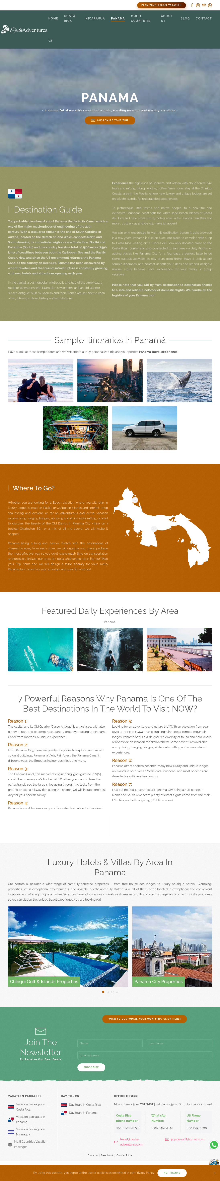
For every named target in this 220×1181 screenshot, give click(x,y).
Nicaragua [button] (95, 18)
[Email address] (144, 1055)
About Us (167, 18)
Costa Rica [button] (69, 18)
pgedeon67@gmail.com (187, 1139)
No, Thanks (172, 1173)
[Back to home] (24, 29)
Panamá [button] (118, 18)
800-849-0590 (197, 1128)
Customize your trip (110, 120)
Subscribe (91, 1067)
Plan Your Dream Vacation (161, 5)
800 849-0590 (60, 5)
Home (53, 18)
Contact (204, 18)
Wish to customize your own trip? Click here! (144, 1019)
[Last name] (179, 1043)
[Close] (214, 1173)
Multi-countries (141, 18)
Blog (185, 18)
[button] (50, 41)
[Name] (110, 1043)
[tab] (103, 992)
